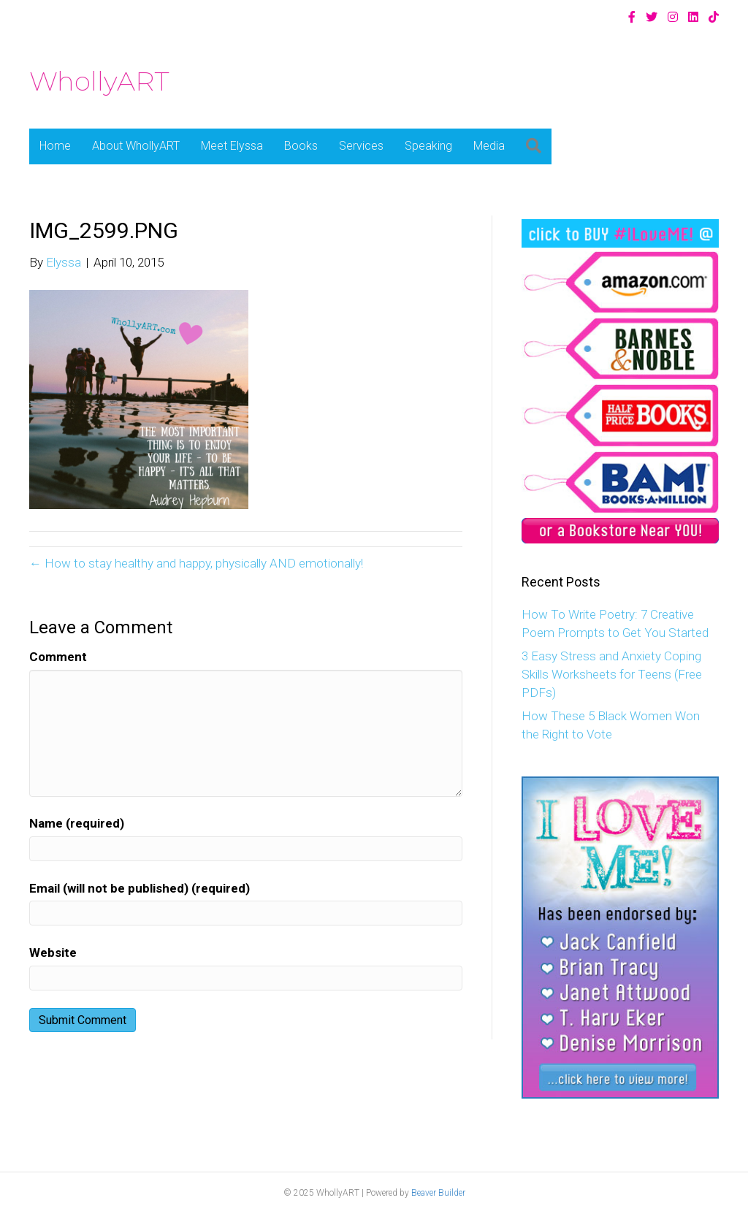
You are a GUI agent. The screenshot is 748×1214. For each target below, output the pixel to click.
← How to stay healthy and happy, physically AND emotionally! (196, 563)
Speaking (428, 146)
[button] (534, 146)
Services (361, 146)
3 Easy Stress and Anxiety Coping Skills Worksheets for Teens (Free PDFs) (612, 674)
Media (489, 146)
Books (301, 146)
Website (53, 952)
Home (55, 146)
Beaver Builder (438, 1193)
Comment (58, 656)
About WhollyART (136, 146)
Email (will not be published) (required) (139, 888)
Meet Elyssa (232, 146)
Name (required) (76, 823)
